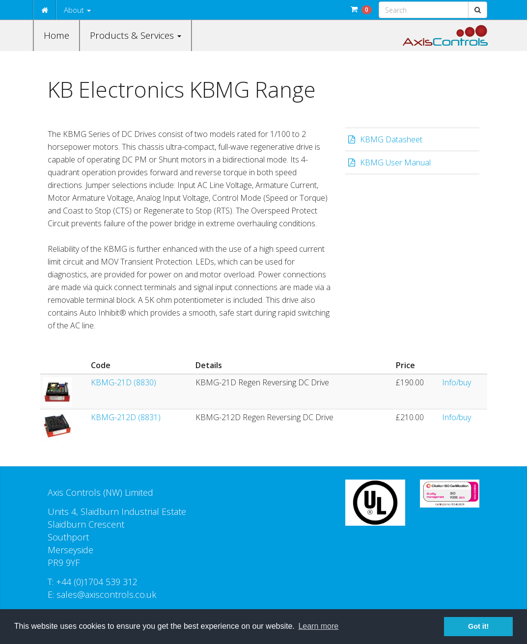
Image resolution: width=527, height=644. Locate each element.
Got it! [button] (478, 626)
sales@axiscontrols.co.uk (106, 594)
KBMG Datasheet (391, 139)
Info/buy (456, 382)
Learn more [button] (318, 626)
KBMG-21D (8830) (123, 382)
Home (56, 35)
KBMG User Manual (395, 162)
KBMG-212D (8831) (126, 417)
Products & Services (135, 35)
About (77, 10)
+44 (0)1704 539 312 (97, 582)
